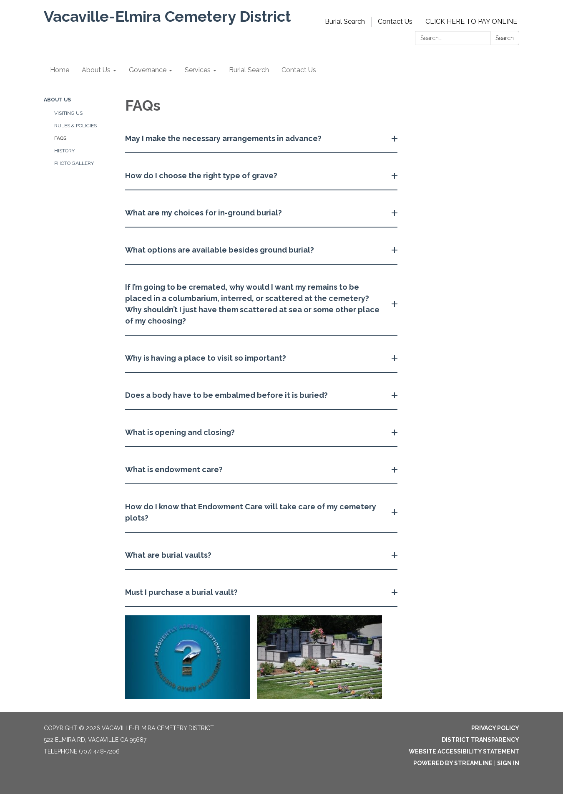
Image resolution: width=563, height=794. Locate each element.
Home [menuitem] (59, 70)
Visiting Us (68, 113)
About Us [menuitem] (96, 70)
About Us (57, 100)
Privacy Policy (495, 728)
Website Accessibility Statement (464, 751)
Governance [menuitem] (147, 70)
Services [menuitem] (198, 70)
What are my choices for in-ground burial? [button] (204, 212)
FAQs (60, 138)
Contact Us (395, 21)
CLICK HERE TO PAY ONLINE (471, 21)
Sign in (508, 763)
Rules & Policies (75, 126)
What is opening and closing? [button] (180, 432)
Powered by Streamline (453, 763)
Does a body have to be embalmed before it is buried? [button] (227, 395)
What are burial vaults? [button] (169, 555)
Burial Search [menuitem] (249, 70)
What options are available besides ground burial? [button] (220, 249)
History (64, 151)
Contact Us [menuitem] (299, 70)
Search (504, 38)
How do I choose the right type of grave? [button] (202, 175)
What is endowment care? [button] (174, 469)
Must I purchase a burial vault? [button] (182, 592)
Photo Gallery (74, 163)
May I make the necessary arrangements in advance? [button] (224, 138)
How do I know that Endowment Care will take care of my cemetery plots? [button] (250, 512)
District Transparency (480, 739)
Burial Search (345, 21)
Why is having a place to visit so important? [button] (206, 358)
